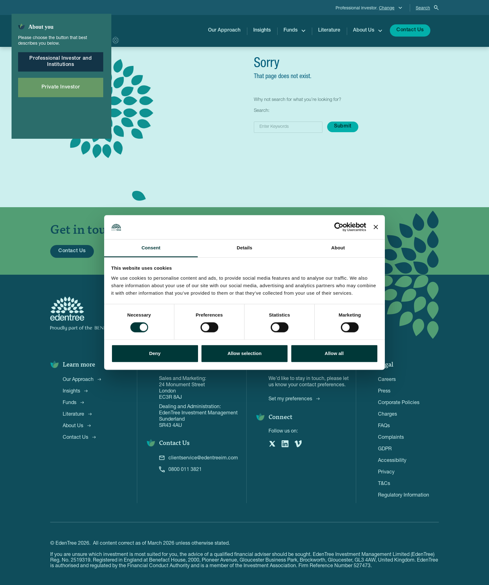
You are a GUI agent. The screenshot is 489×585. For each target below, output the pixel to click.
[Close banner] (376, 227)
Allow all (334, 353)
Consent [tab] (151, 247)
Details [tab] (244, 247)
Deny (155, 353)
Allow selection (244, 353)
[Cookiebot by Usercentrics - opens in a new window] (339, 227)
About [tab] (338, 247)
